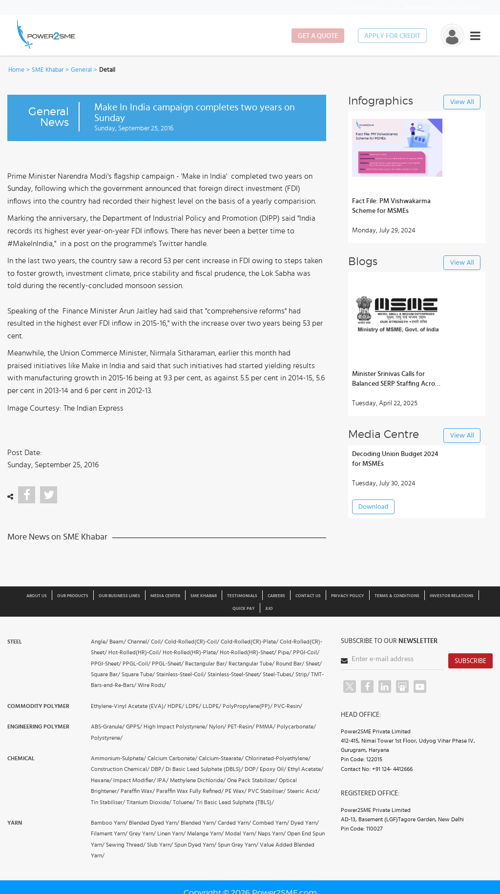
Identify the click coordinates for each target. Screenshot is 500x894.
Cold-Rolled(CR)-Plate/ (249, 642)
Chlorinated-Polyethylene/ (278, 758)
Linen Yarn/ (171, 833)
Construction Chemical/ (120, 769)
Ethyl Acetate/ (305, 769)
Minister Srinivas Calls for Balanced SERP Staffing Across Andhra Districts (396, 380)
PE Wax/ (236, 791)
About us (36, 596)
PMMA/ (265, 726)
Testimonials (242, 596)
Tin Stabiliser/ (108, 802)
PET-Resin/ (241, 726)
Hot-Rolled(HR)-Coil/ (134, 652)
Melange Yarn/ (205, 833)
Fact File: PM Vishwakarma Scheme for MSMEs (391, 206)
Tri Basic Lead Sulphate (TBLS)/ (235, 802)
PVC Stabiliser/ (267, 791)
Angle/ (99, 642)
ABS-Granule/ (108, 726)
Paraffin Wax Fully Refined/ (190, 791)
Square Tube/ (138, 674)
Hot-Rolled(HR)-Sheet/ (248, 652)
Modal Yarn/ (240, 833)
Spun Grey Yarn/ (238, 845)
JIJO (269, 608)
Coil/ (157, 642)
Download (373, 507)
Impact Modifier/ (134, 780)
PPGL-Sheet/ (168, 663)
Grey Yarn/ (142, 833)
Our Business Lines (119, 596)
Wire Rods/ (152, 685)
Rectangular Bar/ (206, 663)
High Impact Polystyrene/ (176, 726)
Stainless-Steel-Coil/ (181, 674)
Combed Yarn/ (270, 823)
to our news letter (442, 7)
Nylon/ (217, 726)
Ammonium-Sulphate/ (118, 758)
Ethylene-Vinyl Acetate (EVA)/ (128, 706)
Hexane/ (101, 780)
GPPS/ (134, 726)
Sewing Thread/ (126, 845)
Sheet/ (314, 663)
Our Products (72, 596)
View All (462, 102)
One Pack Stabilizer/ (252, 780)
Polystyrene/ (107, 738)
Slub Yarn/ (160, 845)
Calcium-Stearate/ (221, 758)
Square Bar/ (105, 674)
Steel (14, 642)
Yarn (14, 823)
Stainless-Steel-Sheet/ (234, 674)
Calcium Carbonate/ (172, 758)
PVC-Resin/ (288, 706)
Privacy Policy (347, 596)
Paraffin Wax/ (138, 791)
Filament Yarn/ (109, 833)
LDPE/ (193, 706)
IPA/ (162, 780)
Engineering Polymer (38, 726)
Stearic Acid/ (303, 791)
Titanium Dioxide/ (148, 802)
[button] (250, 447)
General (81, 70)
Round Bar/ (290, 663)
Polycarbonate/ (296, 726)
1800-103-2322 (361, 7)
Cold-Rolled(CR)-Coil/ (192, 642)
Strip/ (302, 674)
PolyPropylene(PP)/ (247, 706)
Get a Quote (318, 36)
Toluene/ (184, 802)
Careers (276, 596)
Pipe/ (285, 652)
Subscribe (470, 661)
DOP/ (251, 769)
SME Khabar (47, 70)
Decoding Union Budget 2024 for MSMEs (395, 459)
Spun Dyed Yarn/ (195, 845)
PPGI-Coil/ (306, 652)
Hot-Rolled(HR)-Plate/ (190, 652)
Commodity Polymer (38, 706)
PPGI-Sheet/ (106, 663)
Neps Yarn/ (272, 833)
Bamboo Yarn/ (109, 823)
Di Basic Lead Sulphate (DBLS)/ (204, 769)
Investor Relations (452, 596)
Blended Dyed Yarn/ (154, 823)
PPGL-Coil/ (136, 663)
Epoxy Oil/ (273, 769)
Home (16, 70)
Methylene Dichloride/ (198, 780)
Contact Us (308, 596)
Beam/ (117, 642)
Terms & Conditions (397, 596)
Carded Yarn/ (234, 823)
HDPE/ (175, 706)
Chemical (21, 758)
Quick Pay (243, 608)
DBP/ (157, 769)
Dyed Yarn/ (305, 823)
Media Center (165, 596)
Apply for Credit (392, 36)
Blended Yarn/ (198, 823)
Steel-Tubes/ (278, 674)
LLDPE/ (212, 706)
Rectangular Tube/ (251, 663)
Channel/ (138, 642)
